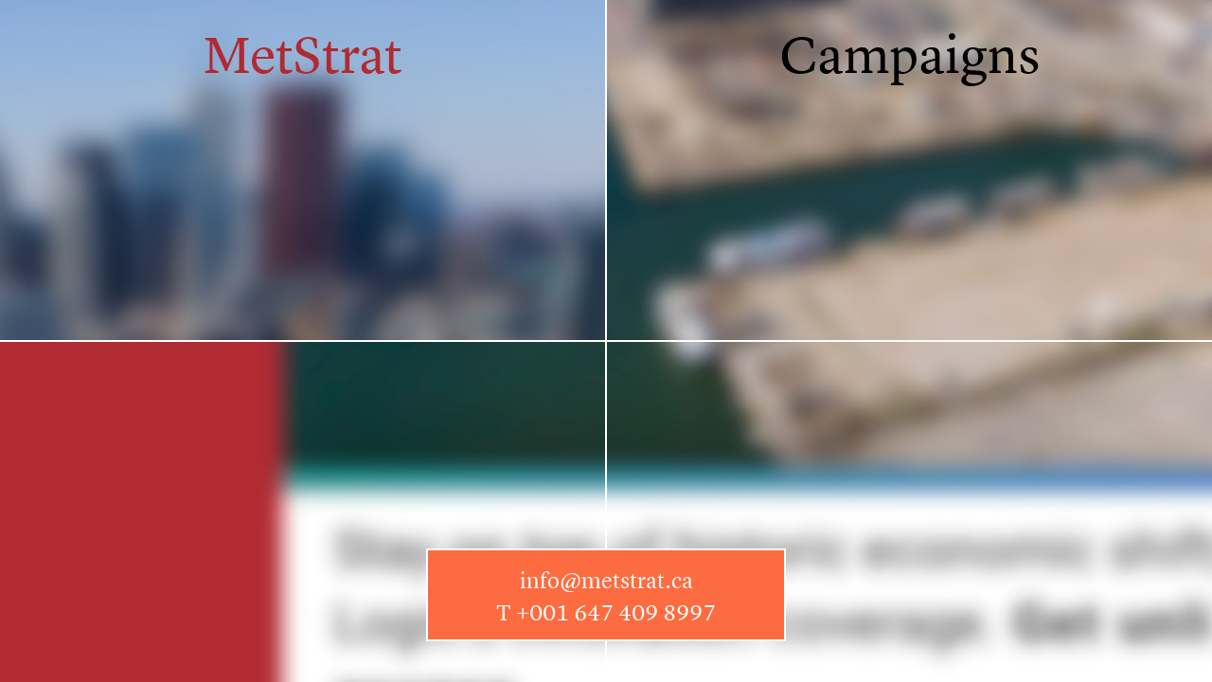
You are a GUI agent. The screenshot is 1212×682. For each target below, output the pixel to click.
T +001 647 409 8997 (606, 613)
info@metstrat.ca (606, 580)
